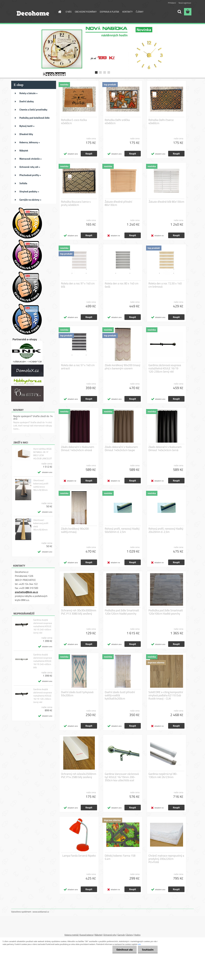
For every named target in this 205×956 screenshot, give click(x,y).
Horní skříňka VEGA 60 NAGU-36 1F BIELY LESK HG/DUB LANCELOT (42, 453)
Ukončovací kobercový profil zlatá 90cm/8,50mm (40, 524)
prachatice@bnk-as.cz (26, 592)
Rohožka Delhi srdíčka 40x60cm (117, 121)
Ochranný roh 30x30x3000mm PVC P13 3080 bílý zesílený (78, 612)
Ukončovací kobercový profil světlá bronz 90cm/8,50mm (40, 485)
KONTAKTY (127, 11)
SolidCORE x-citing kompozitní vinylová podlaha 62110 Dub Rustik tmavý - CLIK (165, 695)
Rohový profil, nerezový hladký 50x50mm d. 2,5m (122, 530)
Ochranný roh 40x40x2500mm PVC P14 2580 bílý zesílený (78, 775)
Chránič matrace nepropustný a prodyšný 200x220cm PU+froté (166, 859)
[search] (179, 11)
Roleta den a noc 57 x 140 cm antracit (78, 367)
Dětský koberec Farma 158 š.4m (120, 857)
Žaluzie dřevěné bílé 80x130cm (166, 201)
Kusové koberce (86, 934)
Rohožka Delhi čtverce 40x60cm (161, 121)
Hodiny (137, 934)
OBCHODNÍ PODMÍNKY (86, 11)
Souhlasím (148, 950)
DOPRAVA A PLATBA (109, 11)
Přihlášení (172, 2)
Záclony (129, 934)
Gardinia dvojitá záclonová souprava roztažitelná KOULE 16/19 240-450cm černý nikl (42, 626)
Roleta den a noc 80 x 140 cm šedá (121, 285)
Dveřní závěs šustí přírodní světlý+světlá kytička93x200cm (120, 695)
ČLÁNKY (140, 11)
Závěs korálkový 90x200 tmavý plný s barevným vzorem (122, 367)
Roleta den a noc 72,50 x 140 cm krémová (165, 285)
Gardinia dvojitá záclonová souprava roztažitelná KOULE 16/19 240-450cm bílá (42, 661)
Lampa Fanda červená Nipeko (79, 855)
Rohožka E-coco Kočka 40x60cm (74, 121)
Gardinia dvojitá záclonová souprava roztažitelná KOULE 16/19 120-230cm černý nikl (42, 696)
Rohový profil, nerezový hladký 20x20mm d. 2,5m (165, 530)
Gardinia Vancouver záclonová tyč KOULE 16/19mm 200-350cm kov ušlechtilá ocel (122, 777)
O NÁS (69, 11)
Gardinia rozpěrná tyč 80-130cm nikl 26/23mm (162, 775)
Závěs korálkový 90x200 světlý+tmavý (75, 530)
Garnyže (121, 934)
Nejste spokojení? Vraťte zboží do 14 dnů (33, 417)
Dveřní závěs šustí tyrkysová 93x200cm (77, 694)
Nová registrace (185, 2)
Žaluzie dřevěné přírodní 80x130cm (118, 203)
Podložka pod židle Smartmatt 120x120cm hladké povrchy (122, 612)
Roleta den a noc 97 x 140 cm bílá (78, 285)
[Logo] (33, 12)
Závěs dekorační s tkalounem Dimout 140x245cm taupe (121, 448)
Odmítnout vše (124, 950)
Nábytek (98, 934)
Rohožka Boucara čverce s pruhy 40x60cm (76, 203)
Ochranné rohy (109, 934)
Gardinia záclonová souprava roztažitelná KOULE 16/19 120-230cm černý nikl (164, 368)
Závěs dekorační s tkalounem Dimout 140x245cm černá (165, 448)
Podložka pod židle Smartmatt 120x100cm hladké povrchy (165, 612)
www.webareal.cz (41, 911)
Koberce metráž (72, 934)
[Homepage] (59, 11)
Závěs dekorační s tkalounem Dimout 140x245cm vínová (77, 448)
